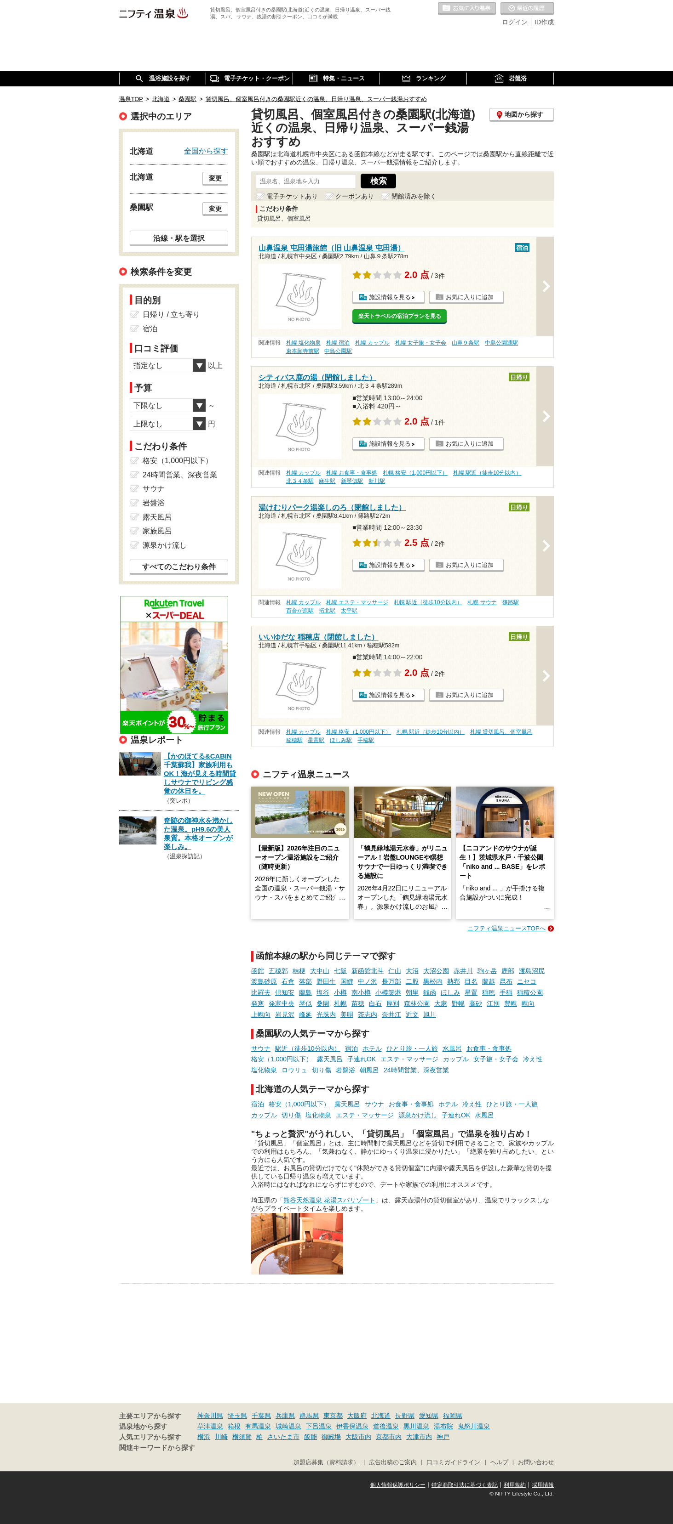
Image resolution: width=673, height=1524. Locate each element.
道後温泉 (386, 1426)
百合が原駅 (300, 610)
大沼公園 (436, 970)
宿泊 (351, 1048)
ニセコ (526, 981)
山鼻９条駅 (465, 343)
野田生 (326, 981)
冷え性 (532, 1059)
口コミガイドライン (453, 1462)
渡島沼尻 (532, 970)
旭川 (429, 1014)
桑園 (322, 1003)
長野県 (404, 1415)
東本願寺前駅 (302, 351)
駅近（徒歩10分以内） (307, 1048)
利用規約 (515, 1485)
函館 (257, 970)
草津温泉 (210, 1426)
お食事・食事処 (489, 1048)
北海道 (381, 1415)
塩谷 (322, 992)
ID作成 (544, 22)
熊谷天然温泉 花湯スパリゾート (329, 1200)
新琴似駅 (352, 481)
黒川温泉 (416, 1426)
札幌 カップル (372, 343)
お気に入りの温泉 (467, 8)
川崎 (221, 1436)
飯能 (310, 1436)
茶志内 (367, 1014)
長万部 (391, 981)
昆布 (506, 981)
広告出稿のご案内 (393, 1462)
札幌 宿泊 (338, 343)
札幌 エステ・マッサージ (357, 602)
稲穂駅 (294, 740)
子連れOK (361, 1059)
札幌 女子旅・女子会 (420, 343)
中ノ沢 (367, 981)
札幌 (340, 1003)
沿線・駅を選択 (179, 238)
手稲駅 (365, 740)
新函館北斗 (367, 970)
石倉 (288, 981)
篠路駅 (510, 602)
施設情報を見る (390, 297)
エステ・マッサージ (409, 1059)
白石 (375, 1003)
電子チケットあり (292, 196)
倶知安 (284, 992)
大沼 (412, 970)
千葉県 (261, 1415)
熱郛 (453, 981)
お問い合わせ (536, 1462)
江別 (493, 1003)
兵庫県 (285, 1415)
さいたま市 (283, 1436)
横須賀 (242, 1436)
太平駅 (349, 610)
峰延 (305, 1014)
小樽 (340, 992)
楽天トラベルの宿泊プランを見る (399, 316)
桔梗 (299, 970)
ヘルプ (499, 1462)
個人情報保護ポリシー (398, 1485)
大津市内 (419, 1436)
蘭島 (305, 992)
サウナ (260, 1048)
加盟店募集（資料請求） (326, 1462)
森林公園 (417, 1003)
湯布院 (443, 1426)
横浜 (203, 1436)
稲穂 (488, 992)
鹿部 (507, 970)
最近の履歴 (527, 8)
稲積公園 (530, 992)
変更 (215, 178)
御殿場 (331, 1436)
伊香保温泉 (352, 1426)
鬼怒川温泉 (474, 1426)
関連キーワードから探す (157, 1447)
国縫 (346, 981)
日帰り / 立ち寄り (171, 314)
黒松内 (433, 981)
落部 (305, 981)
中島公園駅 (338, 351)
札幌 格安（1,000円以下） (415, 473)
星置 (471, 992)
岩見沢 (284, 1014)
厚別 (392, 1003)
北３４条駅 (300, 481)
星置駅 (316, 740)
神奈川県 (210, 1415)
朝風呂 (369, 1070)
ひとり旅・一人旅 (412, 1048)
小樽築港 (388, 992)
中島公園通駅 (501, 343)
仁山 (394, 970)
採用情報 (543, 1485)
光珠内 (326, 1014)
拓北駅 (327, 610)
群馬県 (309, 1415)
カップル (456, 1059)
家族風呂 (157, 531)
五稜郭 (278, 970)
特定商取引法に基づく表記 (464, 1485)
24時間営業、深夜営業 (416, 1070)
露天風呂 (330, 1059)
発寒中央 (281, 1003)
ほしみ (450, 992)
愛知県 (428, 1415)
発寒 (257, 1003)
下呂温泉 (319, 1426)
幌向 (528, 1003)
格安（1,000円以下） (281, 1059)
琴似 (305, 1003)
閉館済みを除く (414, 196)
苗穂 (357, 1003)
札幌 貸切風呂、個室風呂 (501, 732)
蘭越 (488, 981)
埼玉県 (237, 1415)
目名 (471, 981)
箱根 (234, 1426)
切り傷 (321, 1070)
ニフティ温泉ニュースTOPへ (506, 928)
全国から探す (206, 151)
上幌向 (260, 1014)
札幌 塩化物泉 (303, 343)
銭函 (429, 992)
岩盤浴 (345, 1070)
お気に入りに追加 (470, 297)
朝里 (412, 992)
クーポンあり (354, 196)
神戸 (443, 1436)
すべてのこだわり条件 (179, 567)
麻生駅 (327, 481)
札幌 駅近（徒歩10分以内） (487, 473)
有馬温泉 (258, 1426)
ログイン (515, 22)
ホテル (372, 1048)
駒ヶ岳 (487, 970)
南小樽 (361, 992)
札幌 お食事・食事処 (351, 473)
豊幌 (510, 1003)
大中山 (319, 970)
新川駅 (376, 481)
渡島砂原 (264, 981)
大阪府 (357, 1415)
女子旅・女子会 (495, 1059)
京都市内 (389, 1436)
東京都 (333, 1415)
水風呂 (452, 1048)
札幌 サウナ (481, 602)
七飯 (340, 970)
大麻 (440, 1003)
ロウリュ (294, 1070)
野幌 (458, 1003)
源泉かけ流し (417, 1115)
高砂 (475, 1003)
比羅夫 (260, 992)
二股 (412, 981)
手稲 (506, 992)
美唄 (346, 1014)
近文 (412, 1014)
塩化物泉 (264, 1070)
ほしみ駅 (341, 740)
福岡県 (452, 1415)
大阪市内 (358, 1436)
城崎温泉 (288, 1426)
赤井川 (463, 970)
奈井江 (391, 1014)
